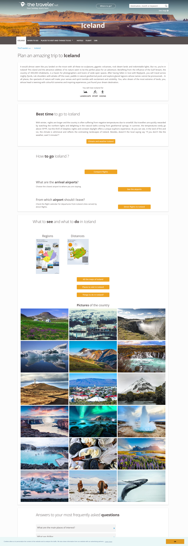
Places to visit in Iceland (93, 287)
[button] (109, 541)
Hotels (80, 40)
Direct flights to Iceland (134, 207)
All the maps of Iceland (93, 279)
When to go (32, 40)
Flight (89, 40)
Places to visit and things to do (56, 40)
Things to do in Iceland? (93, 294)
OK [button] (175, 541)
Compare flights (101, 172)
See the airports (134, 189)
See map (163, 10)
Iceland (21, 40)
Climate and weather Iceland (101, 141)
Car (95, 40)
